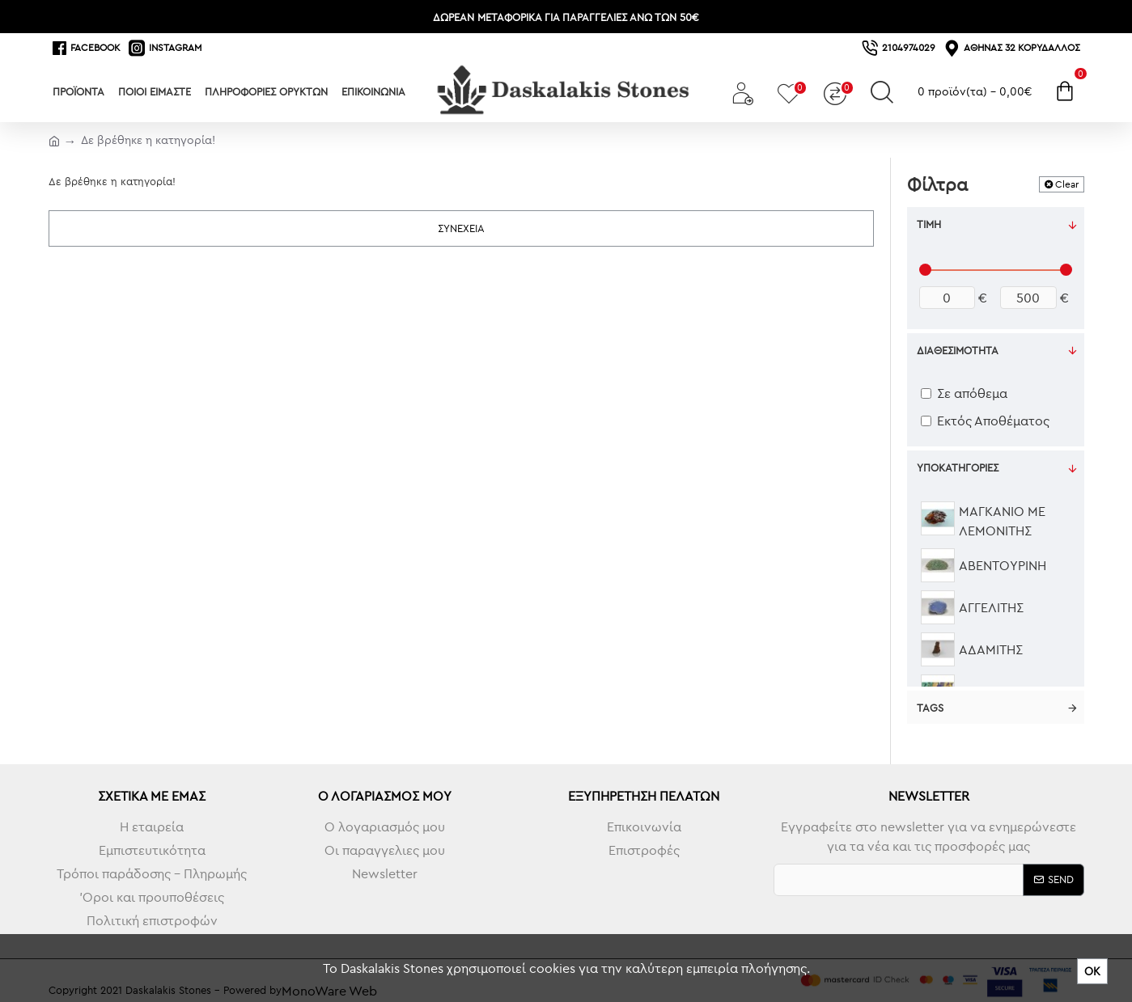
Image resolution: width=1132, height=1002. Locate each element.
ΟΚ (1092, 971)
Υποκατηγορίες (957, 467)
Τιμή (929, 224)
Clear (1067, 184)
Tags (930, 707)
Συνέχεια (461, 228)
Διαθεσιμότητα (957, 350)
